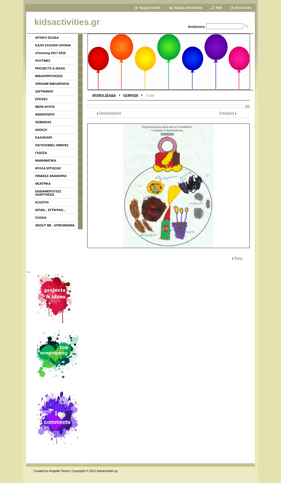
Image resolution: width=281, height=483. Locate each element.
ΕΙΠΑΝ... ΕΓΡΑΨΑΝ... (50, 210)
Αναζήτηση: (196, 26)
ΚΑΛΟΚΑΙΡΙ (43, 137)
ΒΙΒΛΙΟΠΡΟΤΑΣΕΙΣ (49, 76)
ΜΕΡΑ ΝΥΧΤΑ (45, 106)
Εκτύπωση (243, 7)
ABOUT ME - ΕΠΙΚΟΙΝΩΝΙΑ (55, 225)
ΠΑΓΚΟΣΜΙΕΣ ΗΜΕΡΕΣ (52, 145)
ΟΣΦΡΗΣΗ (130, 95)
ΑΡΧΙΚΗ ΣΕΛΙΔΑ (104, 95)
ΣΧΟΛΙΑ (40, 217)
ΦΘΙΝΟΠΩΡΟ (45, 114)
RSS (219, 7)
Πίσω (238, 258)
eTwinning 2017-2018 (50, 53)
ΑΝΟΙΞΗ (41, 129)
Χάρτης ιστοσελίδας (188, 7)
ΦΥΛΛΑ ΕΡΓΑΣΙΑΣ (48, 168)
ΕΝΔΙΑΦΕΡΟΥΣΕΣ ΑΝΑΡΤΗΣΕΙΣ (48, 193)
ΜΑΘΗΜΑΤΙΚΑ (45, 160)
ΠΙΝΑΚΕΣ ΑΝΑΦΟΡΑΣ (51, 176)
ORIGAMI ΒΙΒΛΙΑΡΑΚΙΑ (52, 83)
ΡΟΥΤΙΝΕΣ (42, 60)
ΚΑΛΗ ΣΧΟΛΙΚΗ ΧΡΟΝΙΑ (53, 45)
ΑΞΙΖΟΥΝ (42, 202)
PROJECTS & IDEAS (50, 68)
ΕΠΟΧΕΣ (41, 99)
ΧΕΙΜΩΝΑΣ (43, 122)
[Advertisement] (56, 250)
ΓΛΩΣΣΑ (41, 153)
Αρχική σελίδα (150, 7)
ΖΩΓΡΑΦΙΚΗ (44, 91)
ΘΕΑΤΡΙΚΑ (43, 183)
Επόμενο (227, 113)
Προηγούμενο (110, 113)
